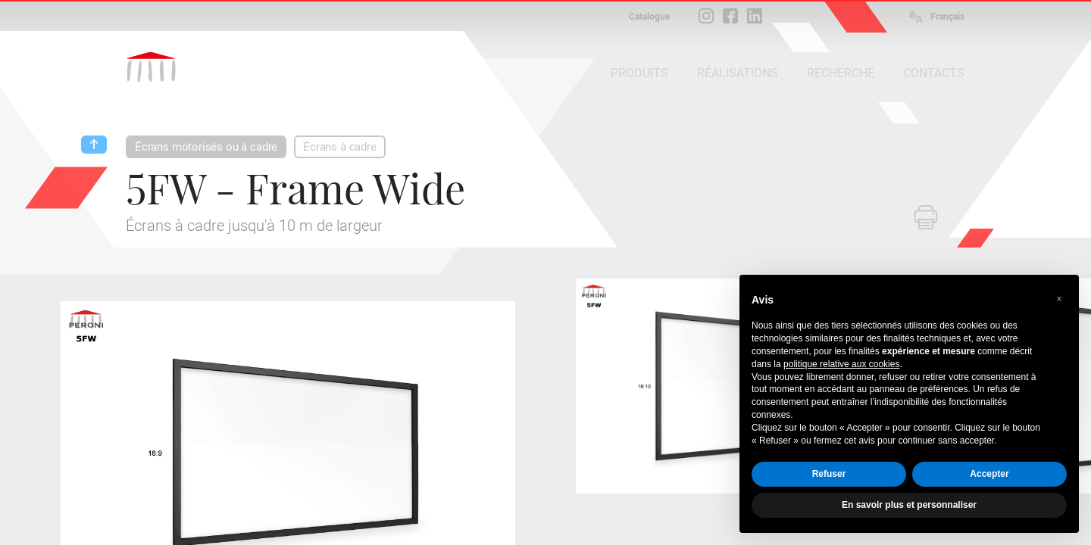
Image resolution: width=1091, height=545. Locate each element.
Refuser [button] (829, 474)
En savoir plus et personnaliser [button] (909, 505)
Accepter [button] (989, 474)
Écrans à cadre (339, 147)
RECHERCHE (840, 73)
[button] (1059, 299)
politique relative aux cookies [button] (841, 364)
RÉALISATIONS (737, 73)
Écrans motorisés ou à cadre (206, 147)
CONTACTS (933, 73)
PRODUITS (639, 73)
